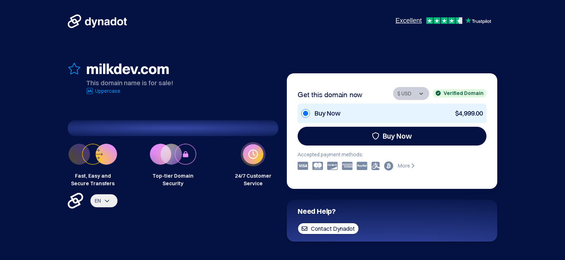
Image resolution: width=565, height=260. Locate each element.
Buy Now (392, 135)
